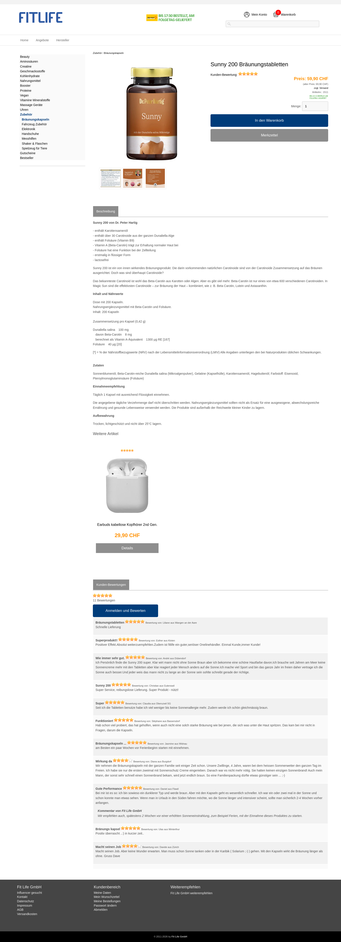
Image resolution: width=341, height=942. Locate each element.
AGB (20, 909)
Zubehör (26, 114)
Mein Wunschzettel (106, 897)
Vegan (24, 95)
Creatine (26, 66)
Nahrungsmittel (30, 81)
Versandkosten (27, 914)
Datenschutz (25, 901)
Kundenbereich (107, 887)
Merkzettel (269, 135)
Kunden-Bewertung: (234, 74)
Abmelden (100, 909)
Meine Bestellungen (107, 901)
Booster (25, 85)
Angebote (42, 40)
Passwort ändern (105, 905)
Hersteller (62, 40)
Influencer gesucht (29, 892)
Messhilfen (29, 138)
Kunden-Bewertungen (111, 584)
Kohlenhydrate (30, 76)
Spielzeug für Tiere (34, 148)
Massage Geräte (31, 105)
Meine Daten (102, 892)
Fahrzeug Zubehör (34, 124)
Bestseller (26, 158)
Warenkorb (288, 14)
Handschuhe (30, 134)
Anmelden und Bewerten (125, 611)
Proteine (25, 90)
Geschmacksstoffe (32, 71)
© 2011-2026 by (170, 936)
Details (127, 548)
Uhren (24, 109)
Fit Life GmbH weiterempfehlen (191, 893)
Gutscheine (27, 153)
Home (24, 40)
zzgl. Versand (321, 88)
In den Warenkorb (269, 120)
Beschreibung (105, 211)
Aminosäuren (29, 61)
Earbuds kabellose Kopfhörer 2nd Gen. (127, 524)
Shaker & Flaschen (34, 143)
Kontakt (22, 897)
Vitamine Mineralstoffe (35, 100)
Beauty (25, 56)
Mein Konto (259, 14)
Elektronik (28, 129)
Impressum (24, 905)
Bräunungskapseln (35, 119)
